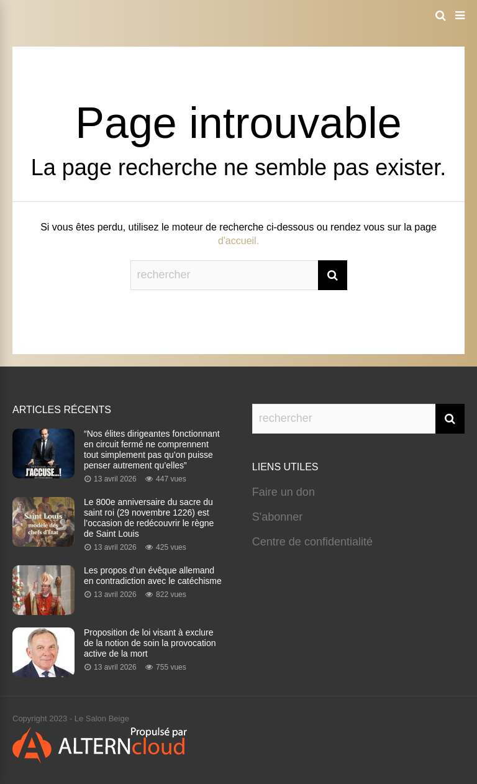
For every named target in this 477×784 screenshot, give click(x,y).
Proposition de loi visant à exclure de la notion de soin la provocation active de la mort (150, 643)
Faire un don (283, 492)
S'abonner (277, 517)
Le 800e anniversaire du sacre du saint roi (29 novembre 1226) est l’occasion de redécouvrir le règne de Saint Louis (149, 518)
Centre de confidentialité (312, 542)
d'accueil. (238, 240)
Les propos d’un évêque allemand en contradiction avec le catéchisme (153, 575)
